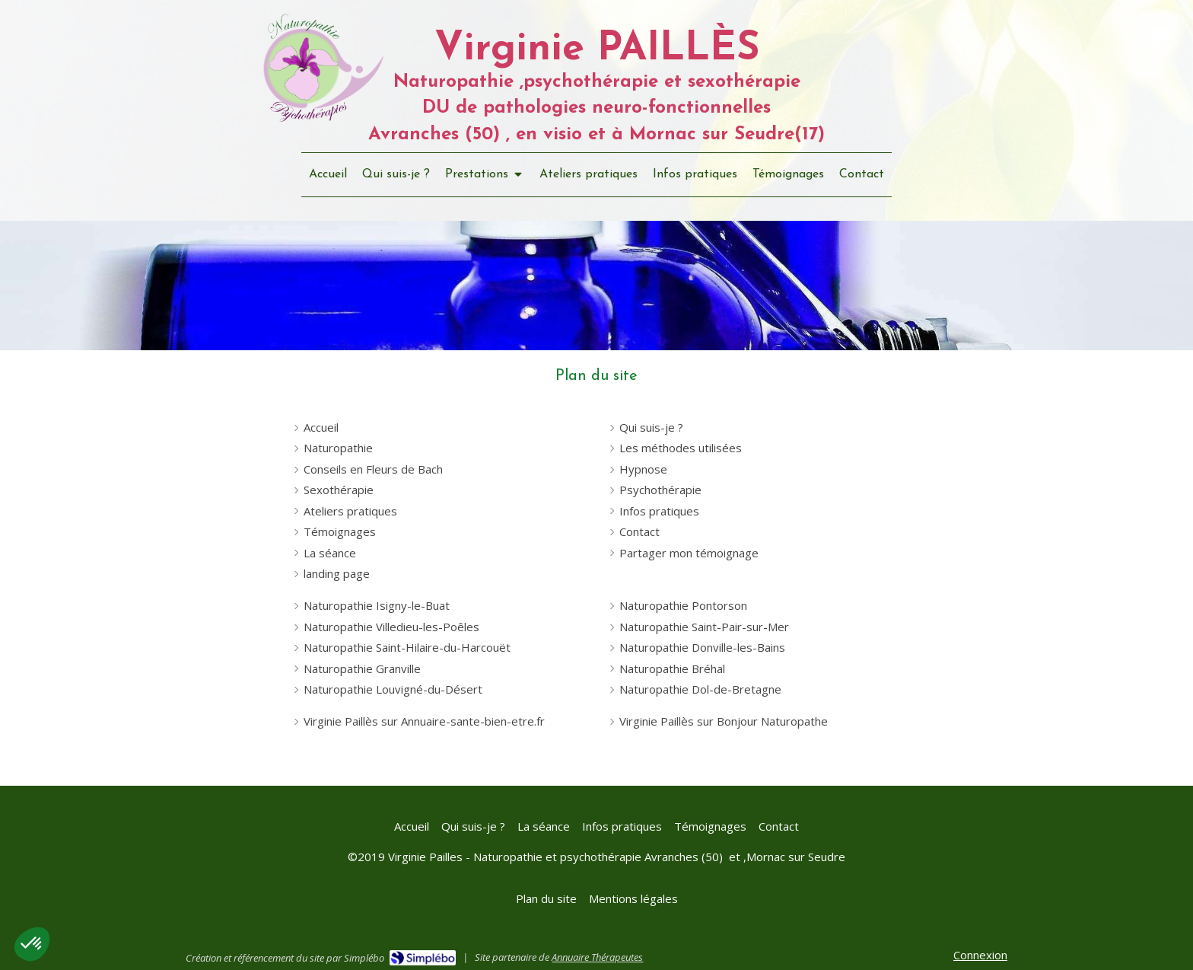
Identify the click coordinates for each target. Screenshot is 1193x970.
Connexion (980, 954)
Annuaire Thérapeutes (597, 957)
